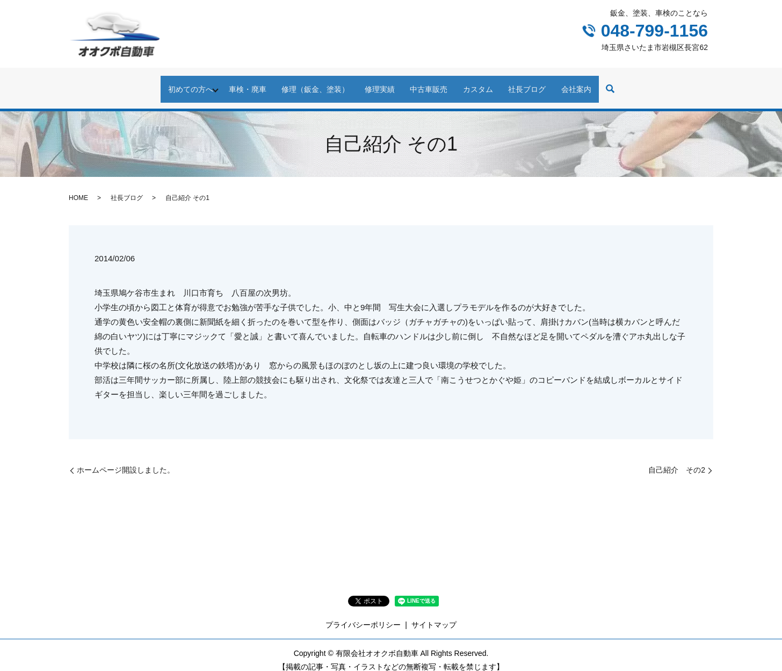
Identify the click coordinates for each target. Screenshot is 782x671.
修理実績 (376, 83)
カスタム (489, 83)
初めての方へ (165, 83)
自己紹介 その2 (676, 459)
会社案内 (601, 83)
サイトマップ (434, 614)
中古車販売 (432, 83)
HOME (78, 187)
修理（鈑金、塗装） (304, 83)
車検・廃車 (229, 83)
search (639, 84)
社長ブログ (545, 83)
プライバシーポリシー (363, 614)
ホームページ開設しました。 (126, 459)
